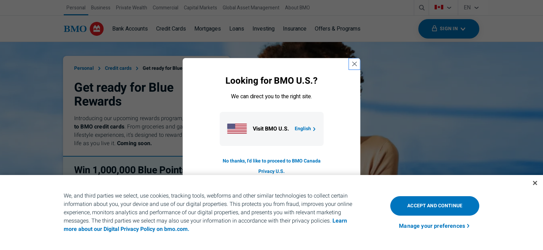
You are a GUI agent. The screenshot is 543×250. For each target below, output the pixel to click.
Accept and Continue (434, 205)
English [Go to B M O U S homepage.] (306, 128)
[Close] (535, 183)
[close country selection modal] (354, 63)
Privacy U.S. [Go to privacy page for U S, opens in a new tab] (271, 171)
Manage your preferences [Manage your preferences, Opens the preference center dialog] (432, 226)
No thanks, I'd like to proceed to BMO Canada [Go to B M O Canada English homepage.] (272, 161)
